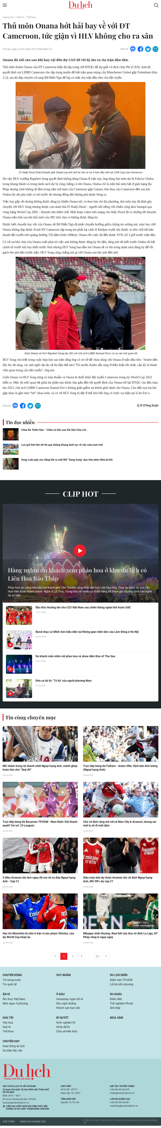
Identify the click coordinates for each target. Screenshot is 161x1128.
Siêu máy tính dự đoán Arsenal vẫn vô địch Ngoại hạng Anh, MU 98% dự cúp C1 (117, 879)
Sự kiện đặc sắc (12, 1053)
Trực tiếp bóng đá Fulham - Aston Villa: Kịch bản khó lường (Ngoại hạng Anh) (120, 767)
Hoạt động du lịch (14, 1048)
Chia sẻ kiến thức (67, 1033)
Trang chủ (8, 17)
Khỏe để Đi (63, 1029)
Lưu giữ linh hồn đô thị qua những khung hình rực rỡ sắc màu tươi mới (62, 444)
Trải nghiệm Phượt (121, 1005)
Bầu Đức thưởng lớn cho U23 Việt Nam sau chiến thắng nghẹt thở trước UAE (83, 607)
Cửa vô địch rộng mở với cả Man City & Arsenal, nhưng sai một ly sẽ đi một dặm (119, 823)
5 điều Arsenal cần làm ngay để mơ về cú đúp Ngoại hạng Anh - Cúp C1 (39, 879)
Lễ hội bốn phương (121, 985)
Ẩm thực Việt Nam (14, 1000)
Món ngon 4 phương (15, 1005)
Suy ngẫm (63, 975)
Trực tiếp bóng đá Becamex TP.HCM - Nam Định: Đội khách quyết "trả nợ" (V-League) (40, 823)
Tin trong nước (12, 980)
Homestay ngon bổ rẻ (69, 1000)
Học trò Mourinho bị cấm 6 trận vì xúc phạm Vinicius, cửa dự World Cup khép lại (38, 935)
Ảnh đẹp (115, 1009)
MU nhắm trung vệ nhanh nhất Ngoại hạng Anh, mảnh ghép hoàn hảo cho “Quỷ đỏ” (40, 767)
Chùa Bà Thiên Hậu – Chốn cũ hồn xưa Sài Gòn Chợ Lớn (53, 429)
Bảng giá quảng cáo (33, 1124)
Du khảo (116, 995)
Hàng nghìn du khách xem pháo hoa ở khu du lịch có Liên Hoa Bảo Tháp (79, 574)
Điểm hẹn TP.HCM (121, 980)
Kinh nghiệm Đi (65, 1024)
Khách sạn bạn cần (68, 1009)
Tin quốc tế (9, 985)
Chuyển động (12, 975)
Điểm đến (116, 1000)
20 (97, 957)
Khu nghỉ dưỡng (66, 1005)
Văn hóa (8, 1024)
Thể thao (31, 17)
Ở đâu (60, 995)
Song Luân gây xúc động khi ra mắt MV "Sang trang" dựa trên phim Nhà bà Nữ (67, 459)
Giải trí (19, 17)
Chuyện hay (11, 1043)
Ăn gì (6, 995)
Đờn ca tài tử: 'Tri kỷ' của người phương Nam (63, 680)
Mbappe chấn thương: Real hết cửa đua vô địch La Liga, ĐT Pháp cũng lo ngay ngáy (120, 935)
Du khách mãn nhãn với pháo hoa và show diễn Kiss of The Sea (75, 656)
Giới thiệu (9, 1124)
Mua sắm (116, 1019)
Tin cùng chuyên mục (31, 717)
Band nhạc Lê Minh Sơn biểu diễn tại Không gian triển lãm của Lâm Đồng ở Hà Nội (87, 632)
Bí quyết (62, 1019)
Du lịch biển (118, 975)
